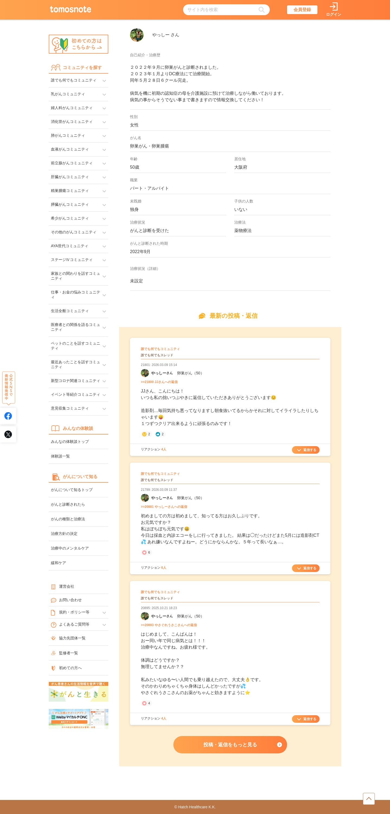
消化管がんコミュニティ (72, 121)
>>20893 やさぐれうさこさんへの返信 (169, 625)
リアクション (153, 449)
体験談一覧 (60, 456)
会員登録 (302, 9)
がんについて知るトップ (72, 490)
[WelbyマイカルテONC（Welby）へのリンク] (78, 719)
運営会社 (62, 586)
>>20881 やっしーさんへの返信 (164, 507)
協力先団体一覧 (68, 638)
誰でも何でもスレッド (157, 355)
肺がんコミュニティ (68, 135)
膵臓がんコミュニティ (70, 204)
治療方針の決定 (64, 533)
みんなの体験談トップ (70, 441)
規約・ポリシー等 (70, 612)
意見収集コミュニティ (70, 408)
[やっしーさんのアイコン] (137, 35)
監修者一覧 (64, 653)
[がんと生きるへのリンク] (78, 692)
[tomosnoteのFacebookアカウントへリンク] (8, 416)
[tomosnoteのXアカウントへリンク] (8, 434)
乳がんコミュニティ (68, 94)
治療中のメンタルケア (70, 548)
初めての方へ (66, 668)
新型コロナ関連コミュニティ (75, 380)
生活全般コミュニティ (70, 311)
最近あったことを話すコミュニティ (75, 364)
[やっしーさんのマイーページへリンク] (145, 373)
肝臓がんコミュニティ (70, 177)
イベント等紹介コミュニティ (75, 394)
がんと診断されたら (68, 504)
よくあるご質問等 (70, 624)
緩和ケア (58, 563)
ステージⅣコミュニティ (72, 259)
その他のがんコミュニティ (73, 232)
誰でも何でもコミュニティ (73, 80)
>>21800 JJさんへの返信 (159, 382)
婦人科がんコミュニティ (72, 108)
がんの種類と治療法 (68, 519)
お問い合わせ (66, 600)
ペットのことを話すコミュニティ (75, 345)
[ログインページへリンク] (333, 9)
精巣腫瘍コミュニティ (70, 190)
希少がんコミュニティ (70, 218)
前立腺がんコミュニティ (72, 163)
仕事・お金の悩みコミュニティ (75, 294)
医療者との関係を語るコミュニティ (75, 327)
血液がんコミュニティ (70, 149)
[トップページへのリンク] (70, 10)
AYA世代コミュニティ (69, 246)
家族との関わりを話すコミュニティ (75, 275)
